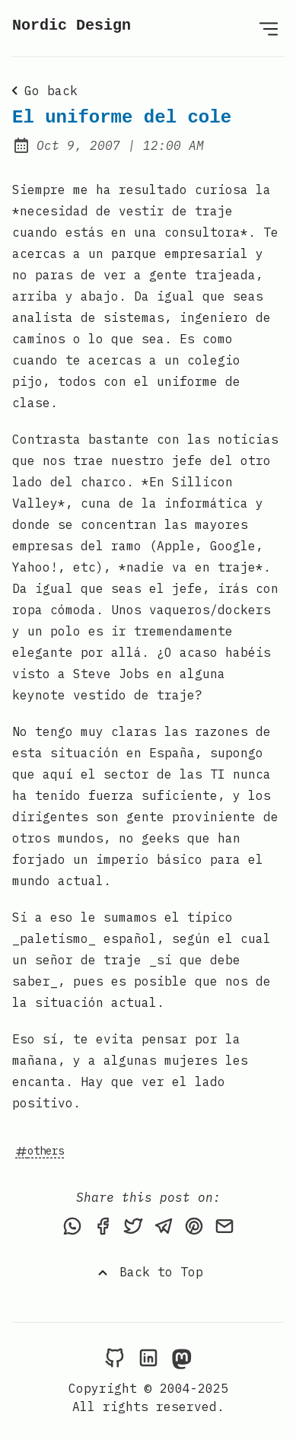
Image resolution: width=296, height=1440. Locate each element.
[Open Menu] (268, 28)
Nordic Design (71, 25)
